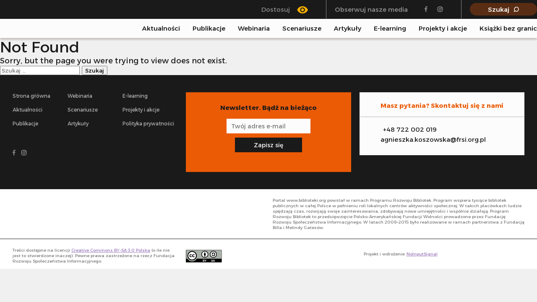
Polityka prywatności (148, 123)
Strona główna (31, 96)
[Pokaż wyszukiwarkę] (534, 28)
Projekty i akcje (443, 28)
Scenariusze (301, 28)
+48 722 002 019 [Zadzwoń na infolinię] (410, 129)
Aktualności (161, 28)
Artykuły (347, 28)
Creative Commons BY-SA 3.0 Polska (110, 250)
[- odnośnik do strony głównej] (50, 214)
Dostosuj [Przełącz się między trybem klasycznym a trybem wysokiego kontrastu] (275, 9)
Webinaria (254, 28)
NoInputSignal (422, 254)
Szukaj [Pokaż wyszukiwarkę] (498, 9)
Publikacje (209, 28)
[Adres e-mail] (268, 126)
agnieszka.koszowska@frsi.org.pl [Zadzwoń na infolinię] (433, 139)
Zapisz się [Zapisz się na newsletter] (268, 145)
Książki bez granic (508, 28)
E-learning (390, 28)
